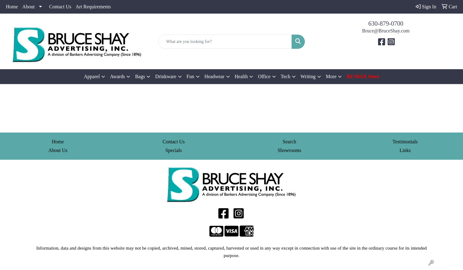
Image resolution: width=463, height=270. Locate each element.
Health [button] (241, 76)
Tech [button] (285, 76)
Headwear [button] (214, 76)
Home (12, 6)
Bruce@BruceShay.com (386, 30)
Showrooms (289, 150)
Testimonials (405, 141)
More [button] (331, 76)
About (28, 6)
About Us (57, 150)
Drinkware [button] (165, 76)
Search (289, 141)
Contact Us (60, 6)
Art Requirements (93, 6)
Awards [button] (117, 76)
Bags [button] (140, 76)
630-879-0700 (385, 23)
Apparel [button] (92, 76)
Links (404, 150)
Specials (173, 150)
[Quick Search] (225, 42)
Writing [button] (308, 76)
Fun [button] (190, 76)
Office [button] (264, 76)
